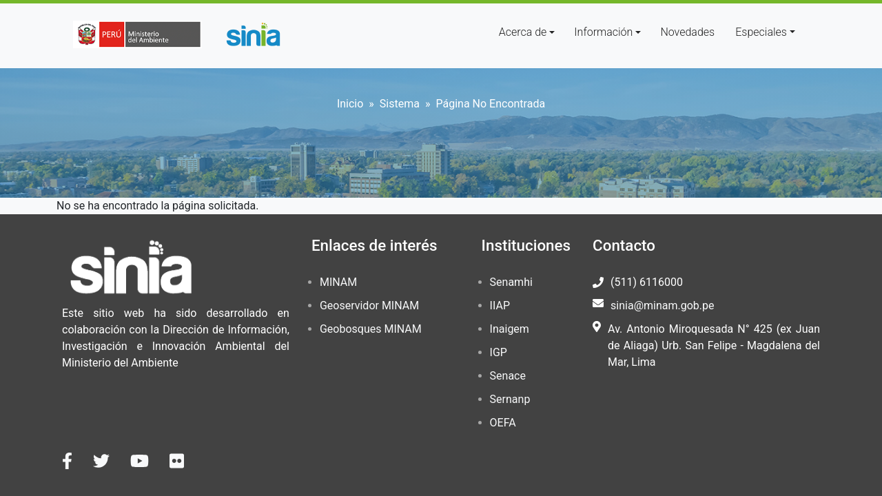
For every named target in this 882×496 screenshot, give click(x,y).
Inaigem (509, 328)
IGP (498, 352)
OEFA (503, 422)
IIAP (500, 305)
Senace (508, 375)
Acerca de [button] (523, 32)
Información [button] (603, 32)
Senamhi (511, 282)
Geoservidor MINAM (369, 305)
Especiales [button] (761, 32)
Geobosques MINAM (371, 328)
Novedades (687, 32)
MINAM (338, 282)
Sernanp (510, 399)
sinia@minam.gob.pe (662, 305)
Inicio (350, 103)
